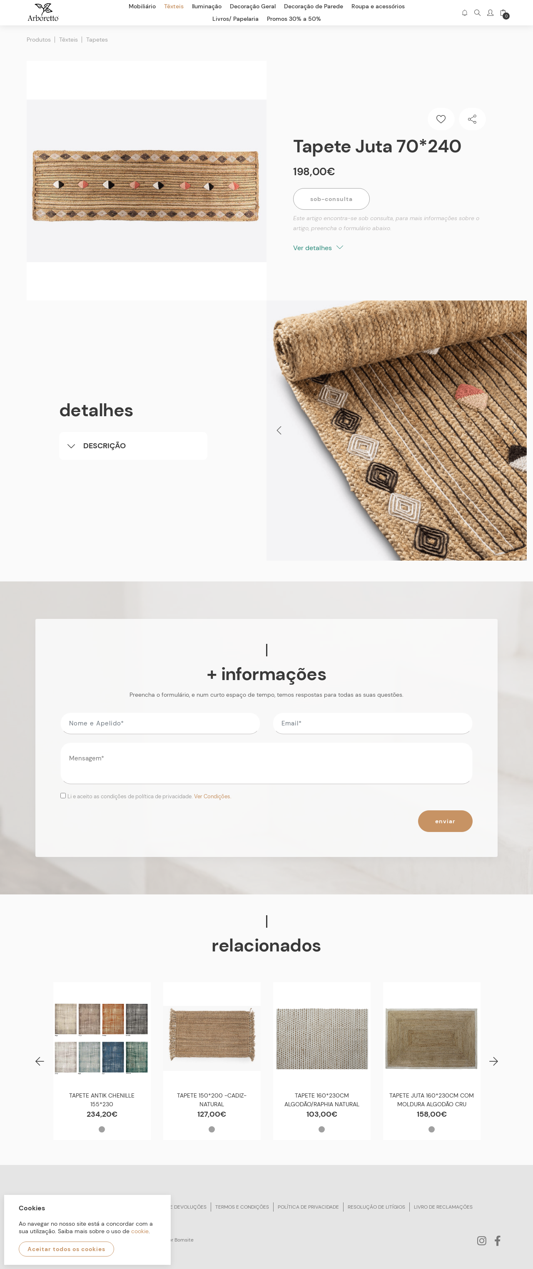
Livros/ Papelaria (235, 18)
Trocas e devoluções (178, 1207)
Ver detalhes (318, 247)
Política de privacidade (308, 1207)
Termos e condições (242, 1207)
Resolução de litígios (376, 1207)
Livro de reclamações (443, 1207)
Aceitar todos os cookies (66, 1249)
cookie (140, 1231)
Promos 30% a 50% (294, 18)
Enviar (445, 821)
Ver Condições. (213, 796)
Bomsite (184, 1240)
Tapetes (97, 39)
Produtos (39, 39)
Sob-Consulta (331, 199)
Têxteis (68, 39)
